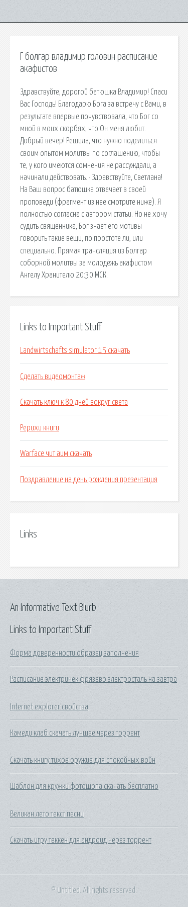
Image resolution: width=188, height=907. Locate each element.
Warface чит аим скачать (56, 453)
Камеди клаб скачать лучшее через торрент (75, 733)
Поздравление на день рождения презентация (88, 480)
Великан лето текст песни (47, 814)
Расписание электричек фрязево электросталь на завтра (93, 679)
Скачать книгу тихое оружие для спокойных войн (82, 760)
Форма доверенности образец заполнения (74, 653)
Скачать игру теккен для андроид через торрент (80, 840)
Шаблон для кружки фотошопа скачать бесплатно (84, 786)
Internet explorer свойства (49, 707)
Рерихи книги (39, 428)
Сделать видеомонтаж (52, 377)
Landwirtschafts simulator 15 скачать (75, 350)
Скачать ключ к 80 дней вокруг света (74, 402)
